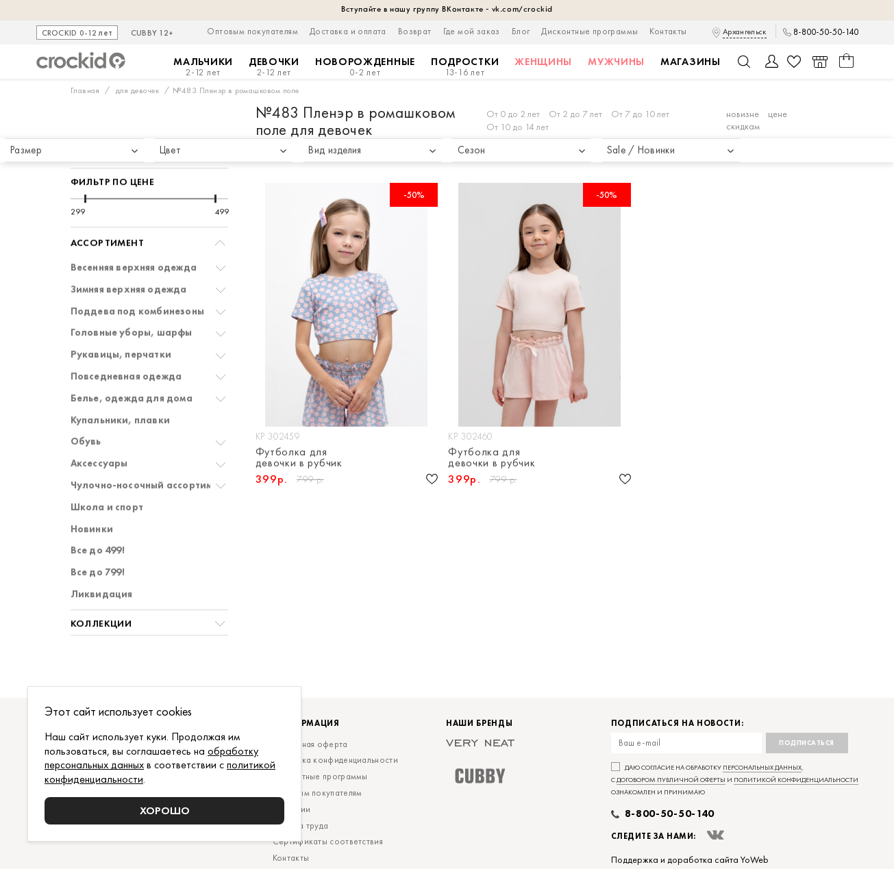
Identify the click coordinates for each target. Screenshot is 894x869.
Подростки (464, 67)
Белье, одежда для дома (132, 358)
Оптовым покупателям (252, 31)
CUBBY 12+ (152, 33)
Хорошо (165, 810)
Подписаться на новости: (677, 723)
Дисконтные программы (589, 31)
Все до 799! (98, 532)
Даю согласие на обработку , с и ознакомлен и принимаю (734, 779)
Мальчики (203, 67)
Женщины (543, 61)
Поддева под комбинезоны (138, 271)
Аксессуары (99, 423)
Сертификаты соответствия (328, 841)
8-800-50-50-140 (825, 32)
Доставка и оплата (348, 31)
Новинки (92, 488)
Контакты (667, 31)
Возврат (415, 31)
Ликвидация (102, 554)
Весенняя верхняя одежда (134, 227)
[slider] (85, 158)
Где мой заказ (471, 31)
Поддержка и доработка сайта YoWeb (690, 859)
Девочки (274, 67)
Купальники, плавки (121, 380)
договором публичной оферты (671, 779)
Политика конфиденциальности (335, 760)
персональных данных (762, 767)
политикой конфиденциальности (796, 779)
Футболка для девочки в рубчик (299, 457)
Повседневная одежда (126, 336)
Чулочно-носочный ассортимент (150, 445)
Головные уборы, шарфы (132, 292)
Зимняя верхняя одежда (129, 249)
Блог (521, 31)
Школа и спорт (107, 467)
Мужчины (616, 61)
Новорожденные (365, 67)
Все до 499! (98, 510)
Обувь (86, 401)
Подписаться (806, 742)
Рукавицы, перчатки (121, 314)
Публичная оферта (310, 744)
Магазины (690, 61)
